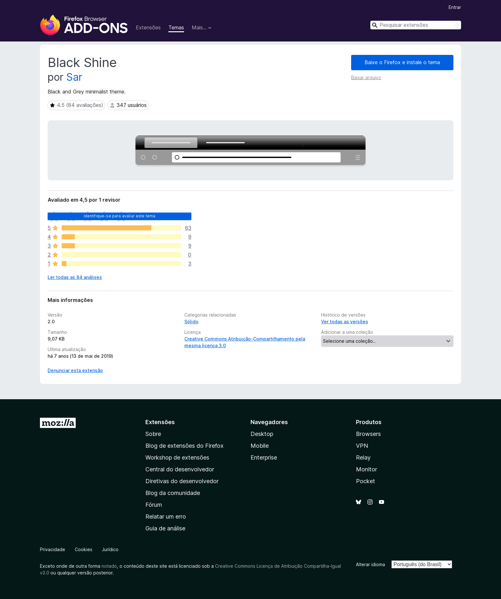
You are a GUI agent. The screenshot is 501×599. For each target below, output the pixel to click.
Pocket (365, 481)
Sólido (191, 321)
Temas (176, 27)
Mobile (259, 445)
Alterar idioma (370, 564)
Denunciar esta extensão (75, 370)
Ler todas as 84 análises (75, 277)
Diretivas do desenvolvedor (182, 481)
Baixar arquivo (366, 77)
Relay (363, 457)
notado (109, 566)
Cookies (83, 549)
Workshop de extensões (177, 457)
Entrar (455, 7)
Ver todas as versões (344, 321)
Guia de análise (165, 528)
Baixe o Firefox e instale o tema (402, 62)
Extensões (148, 27)
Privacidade (52, 549)
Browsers (368, 434)
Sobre (153, 434)
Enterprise (263, 457)
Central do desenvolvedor (179, 469)
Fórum (153, 504)
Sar (74, 77)
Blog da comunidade (172, 493)
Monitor (366, 469)
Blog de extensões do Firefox (184, 445)
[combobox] (415, 25)
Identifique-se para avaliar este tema (120, 215)
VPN (362, 445)
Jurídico (110, 549)
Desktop (261, 434)
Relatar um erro (165, 516)
